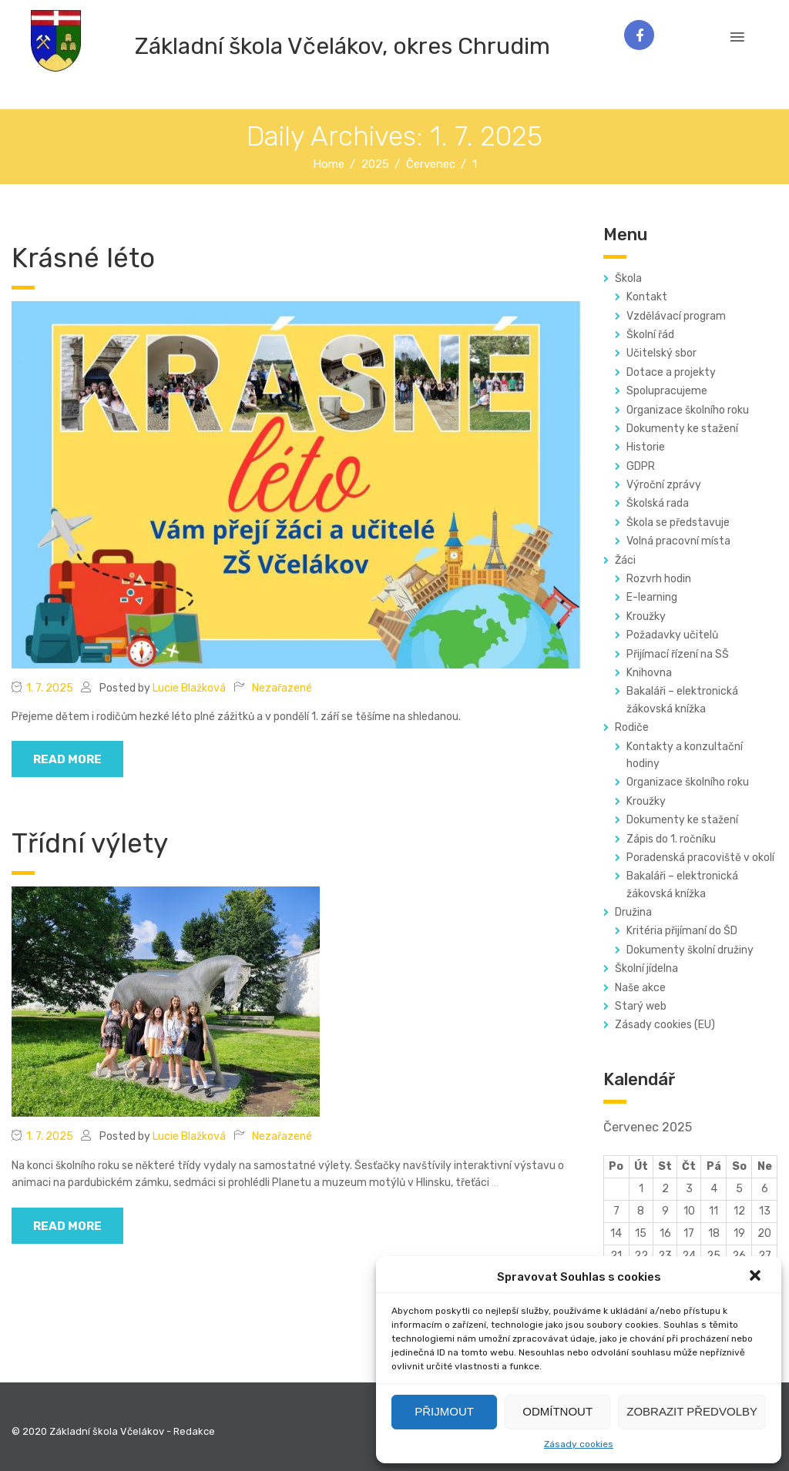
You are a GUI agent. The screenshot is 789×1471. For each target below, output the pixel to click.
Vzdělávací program (676, 316)
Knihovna (649, 672)
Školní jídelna (646, 968)
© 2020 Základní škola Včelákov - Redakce (113, 1431)
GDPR (640, 466)
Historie (645, 447)
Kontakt (646, 296)
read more (67, 759)
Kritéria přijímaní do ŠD (681, 930)
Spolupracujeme (666, 390)
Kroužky (646, 616)
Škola (628, 278)
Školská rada (657, 503)
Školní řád (650, 334)
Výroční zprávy (663, 484)
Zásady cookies (578, 1444)
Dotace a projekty (671, 372)
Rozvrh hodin (658, 578)
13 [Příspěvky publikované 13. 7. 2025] (765, 1211)
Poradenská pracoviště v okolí (700, 857)
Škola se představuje (678, 522)
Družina (633, 912)
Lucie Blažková (189, 688)
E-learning (651, 597)
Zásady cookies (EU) (665, 1024)
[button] (756, 1277)
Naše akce (640, 987)
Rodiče (632, 727)
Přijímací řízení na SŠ (677, 654)
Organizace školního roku (687, 410)
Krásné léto (83, 258)
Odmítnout (557, 1411)
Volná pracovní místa (678, 541)
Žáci (625, 560)
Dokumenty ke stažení (682, 428)
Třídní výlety (90, 843)
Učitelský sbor (661, 353)
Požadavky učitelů (672, 635)
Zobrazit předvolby (691, 1411)
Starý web (640, 1006)
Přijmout (444, 1411)
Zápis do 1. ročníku (671, 839)
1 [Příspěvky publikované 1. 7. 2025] (641, 1188)
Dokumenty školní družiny (690, 950)
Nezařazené (282, 688)
